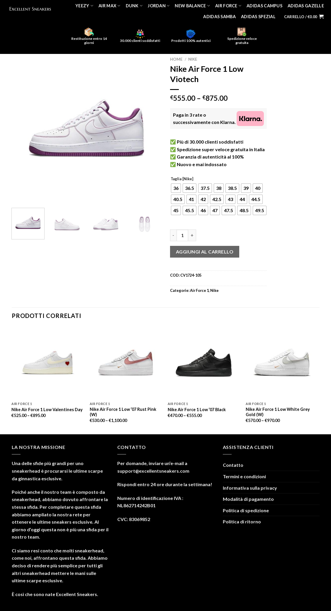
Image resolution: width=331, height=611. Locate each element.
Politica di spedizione (246, 510)
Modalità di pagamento (248, 499)
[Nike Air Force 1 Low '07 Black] (204, 362)
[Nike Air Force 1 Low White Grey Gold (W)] (282, 362)
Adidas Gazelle (306, 5)
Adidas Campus (264, 5)
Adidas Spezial (258, 16)
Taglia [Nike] (182, 179)
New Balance (192, 5)
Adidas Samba (219, 16)
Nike (192, 59)
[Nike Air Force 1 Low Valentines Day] (47, 362)
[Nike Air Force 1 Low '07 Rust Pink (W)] (126, 362)
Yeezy (84, 5)
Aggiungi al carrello (205, 251)
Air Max (109, 5)
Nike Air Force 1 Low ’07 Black (197, 409)
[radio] (176, 188)
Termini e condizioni (244, 476)
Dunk (134, 5)
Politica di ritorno (242, 521)
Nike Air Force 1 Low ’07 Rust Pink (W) (123, 412)
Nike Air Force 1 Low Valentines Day (47, 409)
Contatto (233, 465)
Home (176, 59)
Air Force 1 (199, 290)
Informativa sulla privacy (250, 488)
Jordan (158, 5)
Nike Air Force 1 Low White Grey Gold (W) (278, 412)
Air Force (228, 5)
